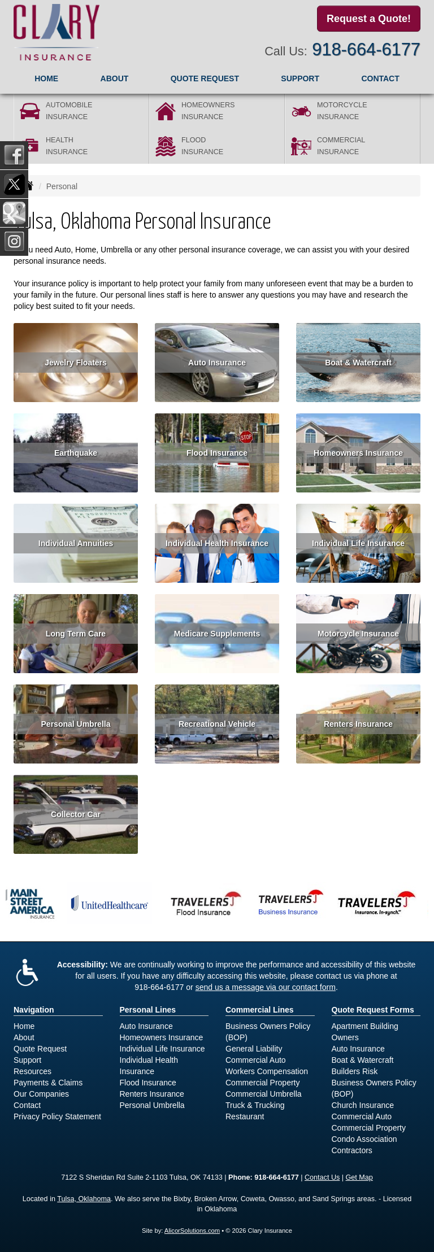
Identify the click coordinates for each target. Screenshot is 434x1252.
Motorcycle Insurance (358, 633)
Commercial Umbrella (263, 1093)
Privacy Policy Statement (57, 1116)
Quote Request (40, 1048)
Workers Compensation (266, 1071)
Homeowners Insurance (358, 452)
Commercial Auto (255, 1060)
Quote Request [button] (205, 78)
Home (46, 78)
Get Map (359, 1177)
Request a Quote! (369, 18)
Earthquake (75, 452)
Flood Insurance (217, 452)
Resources (32, 1071)
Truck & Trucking (255, 1105)
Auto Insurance (217, 362)
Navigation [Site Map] (34, 1009)
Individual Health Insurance (217, 543)
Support (27, 1060)
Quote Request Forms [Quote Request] (373, 1009)
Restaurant (244, 1116)
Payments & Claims (48, 1082)
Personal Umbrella (76, 723)
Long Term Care (76, 633)
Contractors (352, 1150)
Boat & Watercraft (358, 362)
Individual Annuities (76, 543)
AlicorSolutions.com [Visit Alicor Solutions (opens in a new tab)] (192, 1230)
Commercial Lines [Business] (259, 1009)
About (115, 78)
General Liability (253, 1048)
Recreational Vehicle (217, 723)
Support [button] (300, 78)
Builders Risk (355, 1071)
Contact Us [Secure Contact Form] (322, 1177)
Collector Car (76, 814)
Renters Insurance (358, 723)
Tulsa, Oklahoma (84, 1199)
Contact (380, 78)
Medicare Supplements (217, 633)
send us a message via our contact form (266, 987)
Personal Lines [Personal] (148, 1009)
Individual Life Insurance (358, 543)
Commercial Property (262, 1082)
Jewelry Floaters (76, 362)
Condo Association (364, 1139)
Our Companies (41, 1093)
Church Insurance (363, 1105)
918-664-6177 (366, 49)
